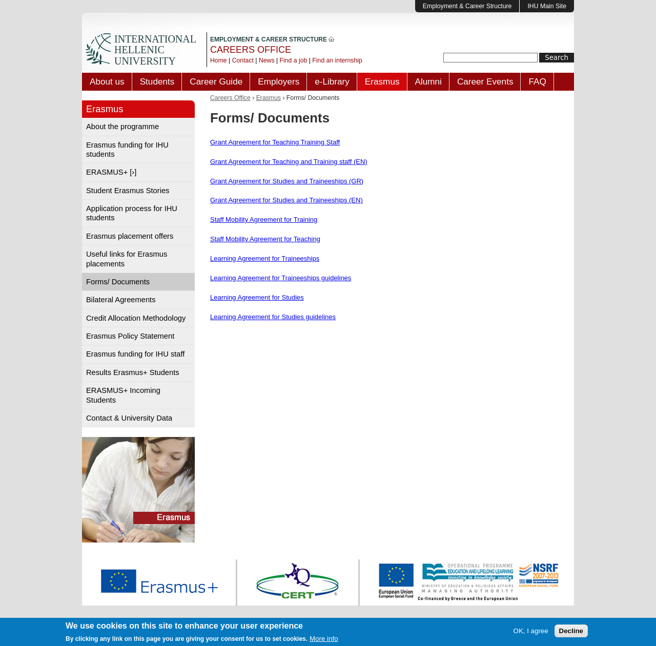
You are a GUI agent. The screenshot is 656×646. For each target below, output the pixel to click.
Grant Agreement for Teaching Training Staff (275, 142)
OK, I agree (531, 632)
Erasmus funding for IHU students (127, 149)
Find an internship (337, 60)
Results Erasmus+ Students (132, 372)
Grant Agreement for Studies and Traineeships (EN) (286, 200)
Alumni (428, 81)
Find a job (294, 60)
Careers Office (230, 97)
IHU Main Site (546, 6)
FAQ (537, 81)
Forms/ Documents (118, 282)
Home (218, 60)
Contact (243, 60)
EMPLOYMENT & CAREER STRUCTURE (272, 39)
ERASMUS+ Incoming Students (123, 395)
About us (107, 81)
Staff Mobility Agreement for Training (263, 219)
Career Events (485, 81)
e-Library (332, 81)
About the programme (122, 126)
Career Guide (216, 81)
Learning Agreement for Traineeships (264, 258)
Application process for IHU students (131, 213)
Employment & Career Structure (467, 6)
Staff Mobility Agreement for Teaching (265, 239)
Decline (571, 632)
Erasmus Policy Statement (130, 336)
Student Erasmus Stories (127, 190)
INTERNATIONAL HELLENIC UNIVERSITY (155, 50)
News (267, 60)
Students (157, 81)
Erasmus (382, 81)
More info (324, 639)
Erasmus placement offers (129, 236)
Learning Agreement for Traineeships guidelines (280, 278)
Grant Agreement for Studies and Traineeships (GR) (286, 181)
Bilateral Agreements (121, 300)
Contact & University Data (129, 418)
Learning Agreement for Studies (257, 297)
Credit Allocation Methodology (136, 318)
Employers (278, 81)
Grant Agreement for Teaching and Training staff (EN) (288, 161)
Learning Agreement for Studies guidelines (273, 317)
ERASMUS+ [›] (111, 172)
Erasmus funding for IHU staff (135, 354)
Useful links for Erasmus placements (126, 258)
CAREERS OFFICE (250, 50)
